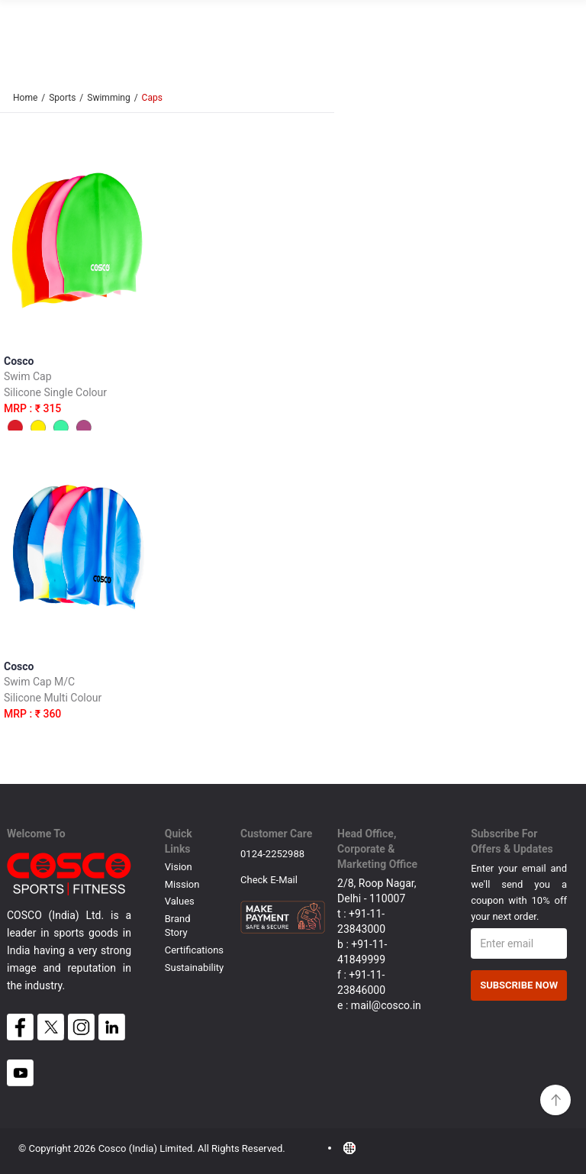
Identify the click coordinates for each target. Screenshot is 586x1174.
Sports (62, 97)
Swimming (108, 97)
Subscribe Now (519, 985)
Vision (178, 866)
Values (180, 901)
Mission (182, 884)
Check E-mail (269, 879)
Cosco (78, 399)
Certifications (194, 950)
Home (25, 97)
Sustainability (194, 967)
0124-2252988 (272, 854)
